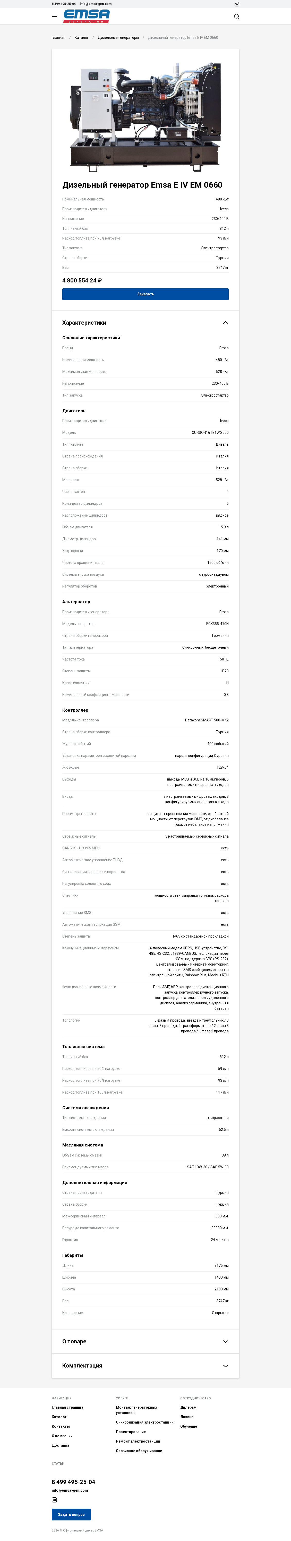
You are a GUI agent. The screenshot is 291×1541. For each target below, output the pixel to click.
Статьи (58, 1463)
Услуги (122, 1398)
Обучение (188, 1426)
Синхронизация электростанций (145, 1422)
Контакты (61, 1426)
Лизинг (186, 1417)
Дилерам (188, 1407)
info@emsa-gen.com (96, 4)
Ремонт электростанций (138, 1441)
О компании (62, 1436)
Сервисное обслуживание (139, 1451)
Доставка (60, 1445)
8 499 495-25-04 (64, 4)
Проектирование (131, 1432)
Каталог (59, 1417)
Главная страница (67, 1407)
